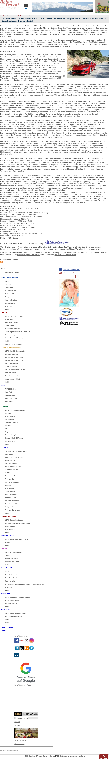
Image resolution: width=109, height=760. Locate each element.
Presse (39, 756)
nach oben (104, 758)
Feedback (32, 756)
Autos (11, 16)
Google (17, 722)
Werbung (82, 756)
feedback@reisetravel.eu (28, 255)
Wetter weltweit (20, 740)
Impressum (73, 756)
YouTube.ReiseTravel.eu (65, 255)
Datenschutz (64, 756)
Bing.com (17, 725)
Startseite (3, 16)
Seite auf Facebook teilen (71, 270)
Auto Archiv (18, 16)
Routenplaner (19, 744)
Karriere (45, 756)
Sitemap (52, 756)
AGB (57, 756)
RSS (26, 756)
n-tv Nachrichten (22, 718)
